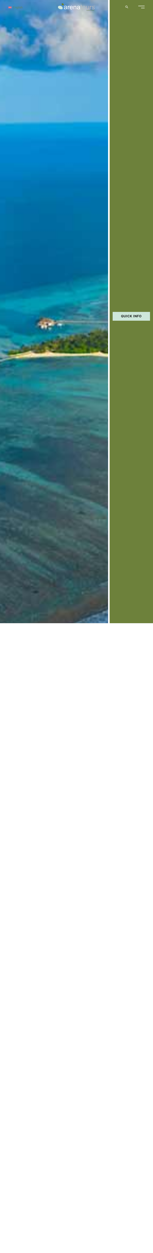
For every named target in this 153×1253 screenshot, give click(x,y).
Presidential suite (20, 1035)
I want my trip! (76, 908)
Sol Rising (12, 1184)
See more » (10, 1049)
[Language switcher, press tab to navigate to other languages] (22, 7)
